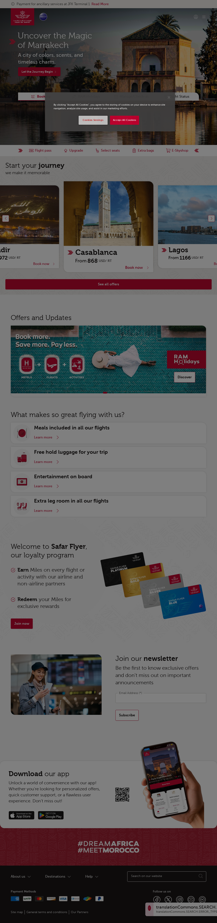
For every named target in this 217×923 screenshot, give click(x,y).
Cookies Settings (93, 120)
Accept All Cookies (124, 120)
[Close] (169, 97)
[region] (110, 111)
